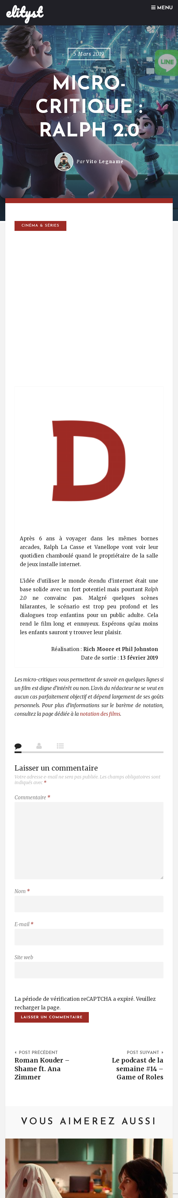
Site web (24, 957)
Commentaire (32, 797)
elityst (24, 12)
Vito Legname (105, 161)
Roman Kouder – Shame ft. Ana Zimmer (42, 1068)
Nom (22, 891)
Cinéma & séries (40, 226)
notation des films (100, 714)
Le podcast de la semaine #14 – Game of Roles (137, 1068)
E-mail (24, 924)
